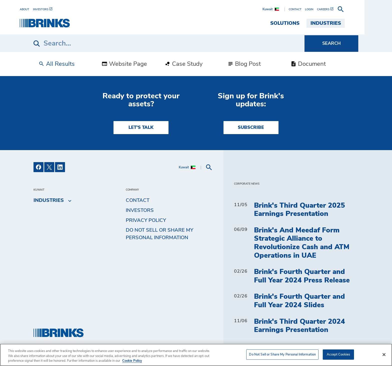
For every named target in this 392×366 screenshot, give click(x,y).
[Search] (169, 43)
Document (308, 64)
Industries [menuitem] (339, 23)
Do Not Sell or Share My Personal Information (159, 234)
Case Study (183, 64)
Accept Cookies (338, 354)
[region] (196, 355)
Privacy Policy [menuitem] (146, 220)
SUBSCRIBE (251, 127)
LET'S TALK (141, 127)
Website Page (124, 64)
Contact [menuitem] (138, 200)
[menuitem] (40, 9)
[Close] (384, 354)
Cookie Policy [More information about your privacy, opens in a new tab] (132, 360)
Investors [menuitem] (140, 210)
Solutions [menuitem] (298, 23)
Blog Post (244, 64)
